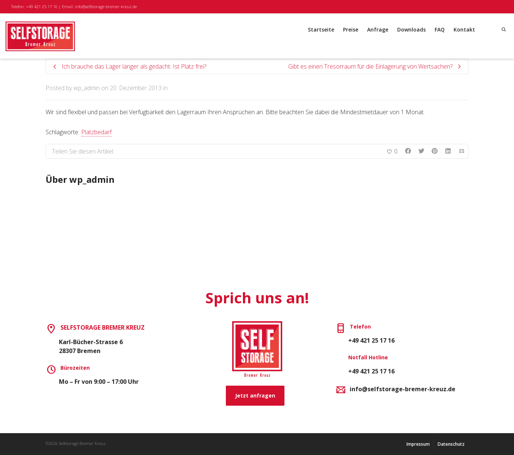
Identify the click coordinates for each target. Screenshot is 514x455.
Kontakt (464, 29)
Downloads (411, 29)
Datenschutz (451, 444)
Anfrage (377, 29)
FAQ (440, 29)
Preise (350, 29)
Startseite (321, 29)
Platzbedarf (96, 132)
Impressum (418, 444)
